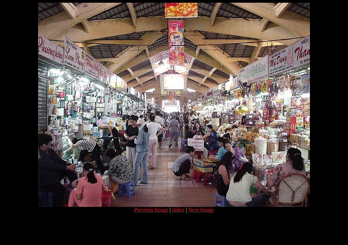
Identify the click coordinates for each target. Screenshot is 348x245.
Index (178, 210)
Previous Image (151, 210)
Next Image (201, 210)
